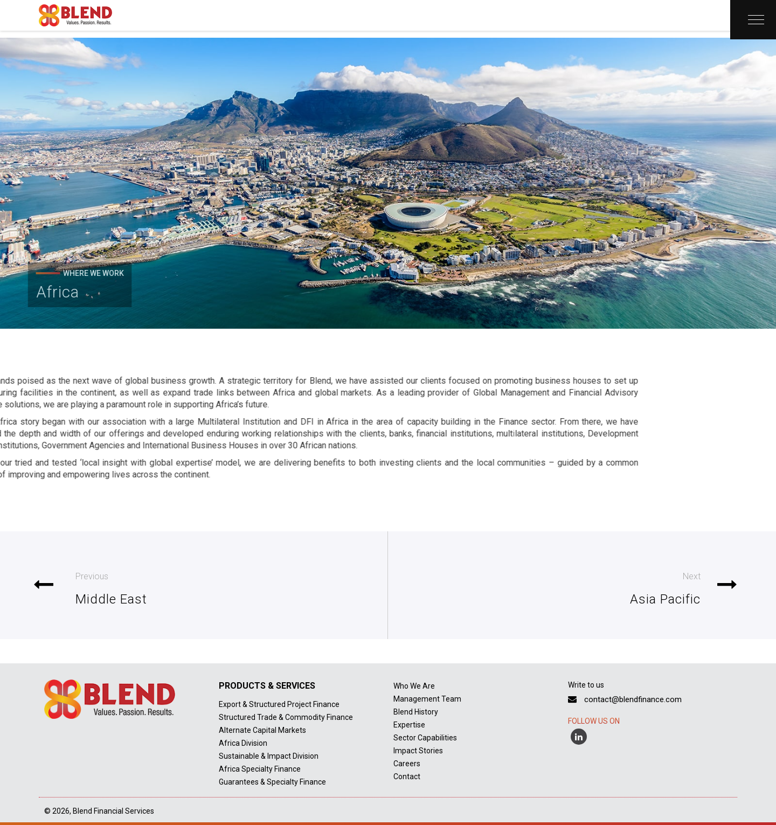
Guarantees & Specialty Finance (272, 782)
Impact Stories (418, 750)
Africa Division (243, 743)
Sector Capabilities (425, 737)
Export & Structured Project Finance (279, 704)
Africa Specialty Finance (260, 769)
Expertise (409, 724)
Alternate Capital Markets (262, 730)
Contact (406, 776)
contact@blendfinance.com (625, 699)
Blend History (415, 712)
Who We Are (414, 686)
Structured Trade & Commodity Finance (286, 717)
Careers (406, 763)
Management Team (427, 699)
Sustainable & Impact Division (268, 756)
